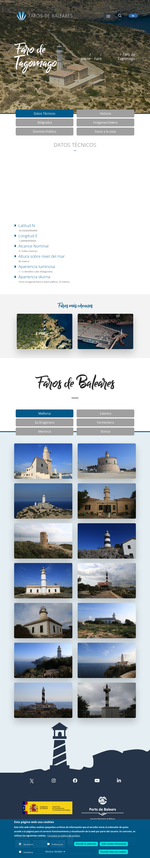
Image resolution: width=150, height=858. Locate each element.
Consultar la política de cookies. (63, 835)
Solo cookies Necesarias (113, 843)
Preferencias (57, 844)
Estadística (28, 852)
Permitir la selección (86, 843)
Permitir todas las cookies (113, 851)
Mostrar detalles (55, 851)
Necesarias (28, 844)
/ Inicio (86, 56)
